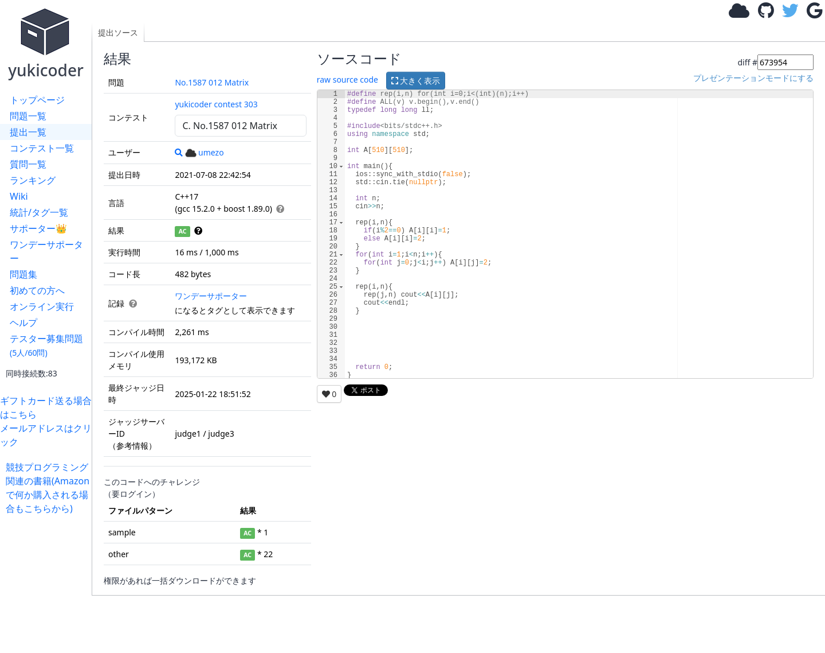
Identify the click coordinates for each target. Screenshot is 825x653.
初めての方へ (37, 290)
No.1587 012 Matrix (212, 82)
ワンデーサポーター (46, 251)
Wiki (19, 196)
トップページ (37, 100)
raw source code (347, 79)
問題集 (23, 274)
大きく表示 (416, 80)
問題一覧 (28, 116)
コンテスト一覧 (42, 148)
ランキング (33, 180)
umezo (204, 152)
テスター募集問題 (46, 345)
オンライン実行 (42, 306)
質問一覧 (28, 164)
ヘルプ (23, 322)
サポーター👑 (38, 228)
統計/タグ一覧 (39, 212)
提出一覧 (28, 132)
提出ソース (118, 32)
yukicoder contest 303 (216, 104)
